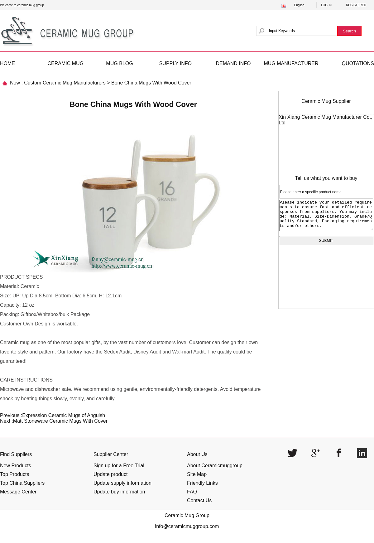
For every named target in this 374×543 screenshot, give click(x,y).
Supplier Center (111, 454)
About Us (197, 454)
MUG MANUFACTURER (291, 63)
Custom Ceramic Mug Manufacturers (64, 82)
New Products (15, 465)
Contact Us (199, 500)
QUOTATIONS (358, 63)
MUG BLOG (119, 63)
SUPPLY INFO (175, 63)
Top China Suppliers (22, 483)
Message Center (18, 491)
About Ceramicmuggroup (214, 465)
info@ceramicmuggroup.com (187, 526)
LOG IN (326, 5)
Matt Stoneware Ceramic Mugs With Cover (60, 421)
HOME (7, 63)
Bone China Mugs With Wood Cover (151, 82)
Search (349, 31)
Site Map (197, 474)
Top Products (14, 474)
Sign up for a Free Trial (119, 465)
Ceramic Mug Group (187, 515)
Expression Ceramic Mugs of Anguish (63, 415)
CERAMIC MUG (66, 63)
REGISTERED (356, 5)
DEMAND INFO (233, 63)
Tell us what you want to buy (326, 178)
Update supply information (122, 483)
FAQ (192, 491)
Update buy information (119, 491)
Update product (110, 474)
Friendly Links (202, 483)
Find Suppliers (16, 454)
